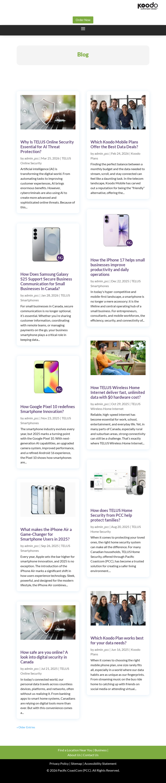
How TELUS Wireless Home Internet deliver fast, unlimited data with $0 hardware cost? (118, 392)
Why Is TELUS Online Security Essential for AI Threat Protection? (47, 146)
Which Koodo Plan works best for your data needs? (117, 640)
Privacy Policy (59, 763)
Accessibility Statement (100, 763)
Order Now (83, 20)
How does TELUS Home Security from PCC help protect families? (111, 515)
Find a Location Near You (75, 750)
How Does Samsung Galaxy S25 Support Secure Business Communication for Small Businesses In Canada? (46, 281)
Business (101, 750)
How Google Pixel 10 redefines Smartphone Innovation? (47, 409)
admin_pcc (31, 158)
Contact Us (91, 755)
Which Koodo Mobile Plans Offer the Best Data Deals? (114, 144)
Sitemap (76, 763)
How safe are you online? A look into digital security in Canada (44, 657)
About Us (74, 755)
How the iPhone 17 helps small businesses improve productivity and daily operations (118, 267)
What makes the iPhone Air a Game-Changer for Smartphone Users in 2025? (46, 534)
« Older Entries (26, 727)
